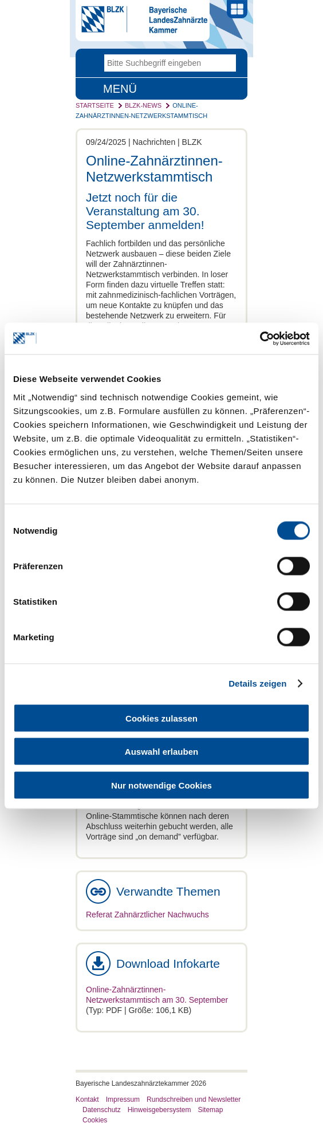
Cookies (94, 1120)
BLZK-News (143, 105)
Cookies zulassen (161, 718)
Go (227, 63)
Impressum (123, 1099)
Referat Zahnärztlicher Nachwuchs (147, 914)
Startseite (95, 105)
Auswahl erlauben (161, 751)
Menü (120, 88)
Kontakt (87, 1099)
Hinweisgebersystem (159, 1110)
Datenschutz (101, 1110)
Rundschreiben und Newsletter (194, 1099)
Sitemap (210, 1110)
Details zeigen (257, 683)
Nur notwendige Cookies (161, 785)
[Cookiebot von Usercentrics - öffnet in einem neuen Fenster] (260, 338)
